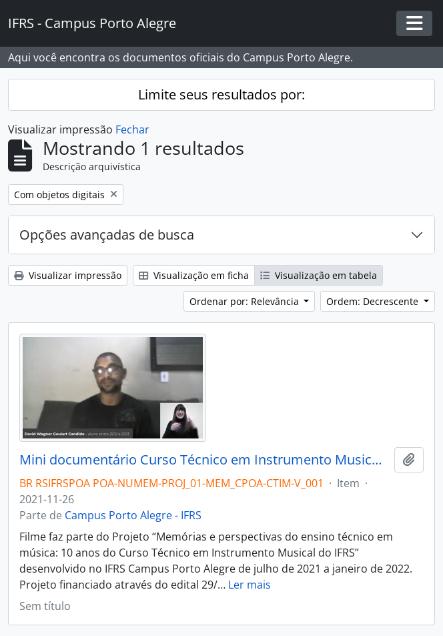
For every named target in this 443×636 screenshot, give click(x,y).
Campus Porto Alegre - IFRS (133, 515)
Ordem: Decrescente (373, 301)
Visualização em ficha (194, 275)
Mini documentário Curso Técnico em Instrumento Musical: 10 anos (204, 460)
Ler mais (249, 584)
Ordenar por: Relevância (245, 301)
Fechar (132, 129)
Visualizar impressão (67, 275)
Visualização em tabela (318, 275)
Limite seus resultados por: (221, 94)
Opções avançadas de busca (106, 235)
